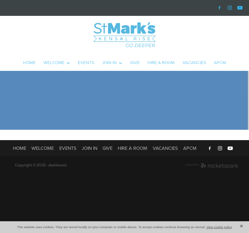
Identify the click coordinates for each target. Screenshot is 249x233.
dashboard (57, 164)
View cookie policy (219, 227)
